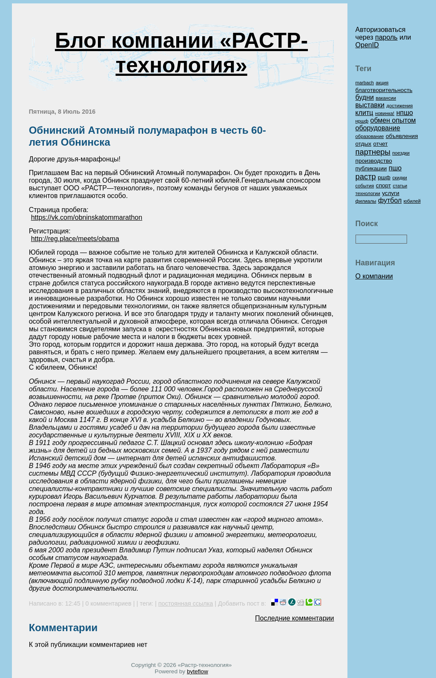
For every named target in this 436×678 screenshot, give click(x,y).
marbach (365, 82)
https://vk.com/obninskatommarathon (86, 217)
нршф (362, 121)
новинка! (384, 113)
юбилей (412, 201)
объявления (402, 136)
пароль (386, 37)
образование (370, 136)
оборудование (378, 128)
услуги (390, 193)
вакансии (386, 98)
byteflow (197, 671)
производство (374, 161)
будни (365, 97)
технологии (368, 193)
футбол (390, 200)
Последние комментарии (294, 618)
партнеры (373, 151)
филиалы (366, 201)
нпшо (404, 112)
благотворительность (384, 90)
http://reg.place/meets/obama (75, 238)
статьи (400, 185)
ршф (384, 177)
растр (366, 176)
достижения (399, 105)
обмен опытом (393, 120)
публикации (371, 168)
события (365, 185)
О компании (374, 276)
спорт (383, 185)
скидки (399, 177)
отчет (380, 144)
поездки (401, 152)
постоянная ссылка (185, 603)
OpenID (367, 45)
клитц (364, 112)
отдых (364, 144)
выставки (370, 105)
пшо (395, 168)
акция (382, 82)
